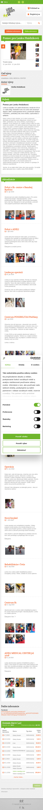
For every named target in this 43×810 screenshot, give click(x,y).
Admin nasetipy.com (19, 771)
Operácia (9, 466)
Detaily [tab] (21, 365)
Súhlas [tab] (8, 365)
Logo (21, 802)
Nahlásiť (37, 786)
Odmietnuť (21, 450)
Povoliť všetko (22, 437)
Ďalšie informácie (31, 31)
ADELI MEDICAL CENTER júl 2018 (19, 654)
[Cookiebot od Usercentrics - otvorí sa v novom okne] (30, 358)
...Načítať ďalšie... (18, 777)
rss (23, 808)
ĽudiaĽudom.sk (26, 804)
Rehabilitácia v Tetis (15, 564)
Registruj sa (35, 14)
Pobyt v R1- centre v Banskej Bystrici (18, 188)
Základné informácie (13, 31)
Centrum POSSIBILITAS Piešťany (21, 316)
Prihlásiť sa (34, 8)
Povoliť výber (21, 443)
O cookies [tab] (35, 365)
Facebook (19, 2)
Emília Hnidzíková (18, 87)
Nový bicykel (11, 518)
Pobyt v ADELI (12, 229)
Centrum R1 (11, 602)
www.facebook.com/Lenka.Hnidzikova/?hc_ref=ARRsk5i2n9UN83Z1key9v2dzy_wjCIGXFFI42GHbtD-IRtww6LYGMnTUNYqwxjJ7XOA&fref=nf (20, 713)
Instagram (23, 2)
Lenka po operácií (14, 272)
